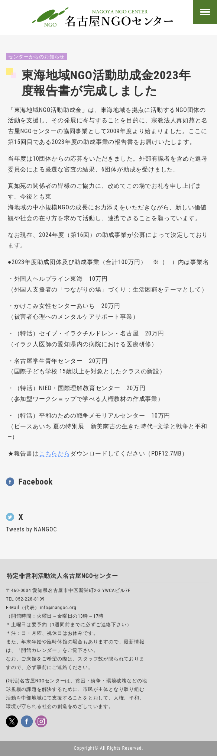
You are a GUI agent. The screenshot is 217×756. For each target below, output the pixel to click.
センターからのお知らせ (36, 56)
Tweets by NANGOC (31, 529)
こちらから (54, 453)
